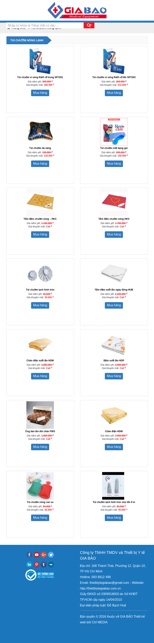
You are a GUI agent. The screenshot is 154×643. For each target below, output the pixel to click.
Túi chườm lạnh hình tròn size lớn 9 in (114, 502)
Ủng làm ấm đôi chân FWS (40, 431)
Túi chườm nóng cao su (40, 502)
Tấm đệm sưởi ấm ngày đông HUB (114, 289)
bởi (88, 622)
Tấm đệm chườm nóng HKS (113, 219)
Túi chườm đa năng (40, 148)
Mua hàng (40, 92)
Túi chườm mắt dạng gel (114, 148)
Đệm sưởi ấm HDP (114, 360)
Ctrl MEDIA (99, 622)
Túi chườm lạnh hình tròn (40, 289)
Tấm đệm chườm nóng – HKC (40, 219)
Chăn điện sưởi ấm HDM (40, 360)
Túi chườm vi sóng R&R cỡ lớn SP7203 (114, 77)
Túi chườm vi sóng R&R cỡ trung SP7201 (40, 77)
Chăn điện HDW (114, 431)
